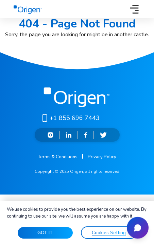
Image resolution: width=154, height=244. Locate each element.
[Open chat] (138, 228)
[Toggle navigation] (134, 9)
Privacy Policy (102, 157)
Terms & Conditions (58, 157)
